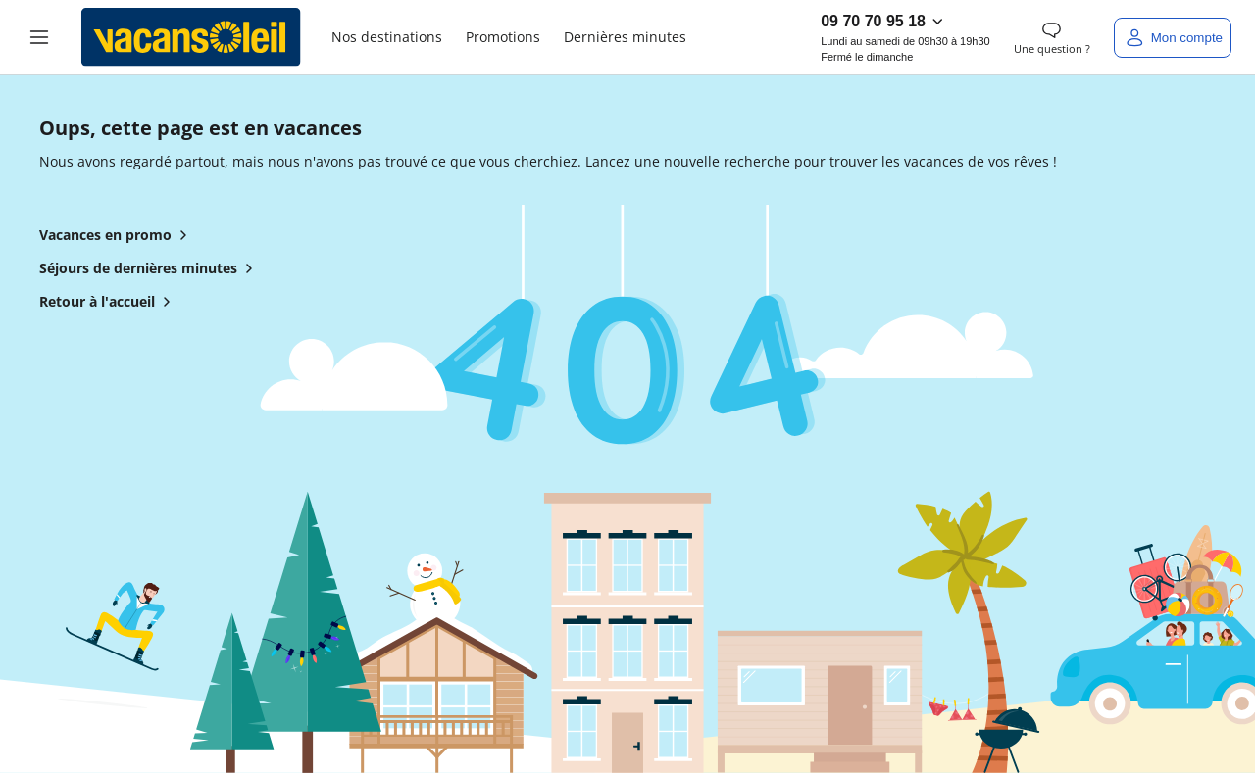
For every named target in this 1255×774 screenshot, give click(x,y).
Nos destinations (386, 36)
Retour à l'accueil (108, 302)
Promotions (503, 36)
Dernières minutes (625, 36)
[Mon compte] (1172, 38)
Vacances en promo (117, 235)
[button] (39, 37)
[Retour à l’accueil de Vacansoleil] (191, 37)
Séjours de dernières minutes (150, 268)
